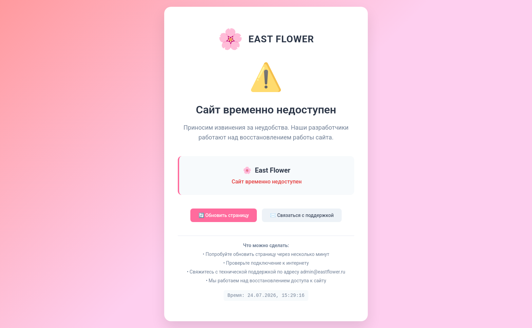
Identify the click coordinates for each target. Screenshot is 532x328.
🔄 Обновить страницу (223, 215)
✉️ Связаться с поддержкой (302, 215)
